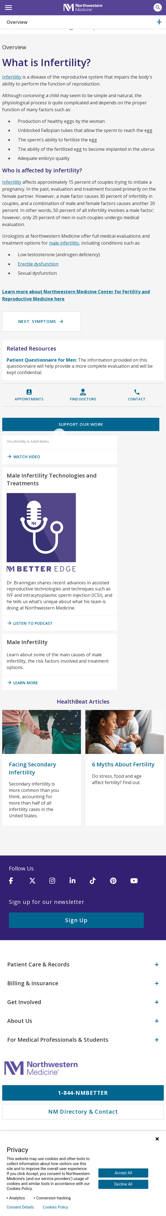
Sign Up (76, 921)
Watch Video (23, 457)
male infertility (64, 243)
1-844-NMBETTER (83, 1090)
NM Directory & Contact (83, 1109)
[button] (7, 6)
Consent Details (20, 1207)
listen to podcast (30, 624)
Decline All (123, 1184)
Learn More (22, 683)
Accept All (123, 1173)
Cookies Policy (55, 1207)
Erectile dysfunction (38, 264)
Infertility (11, 77)
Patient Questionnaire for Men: (42, 360)
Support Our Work (81, 425)
